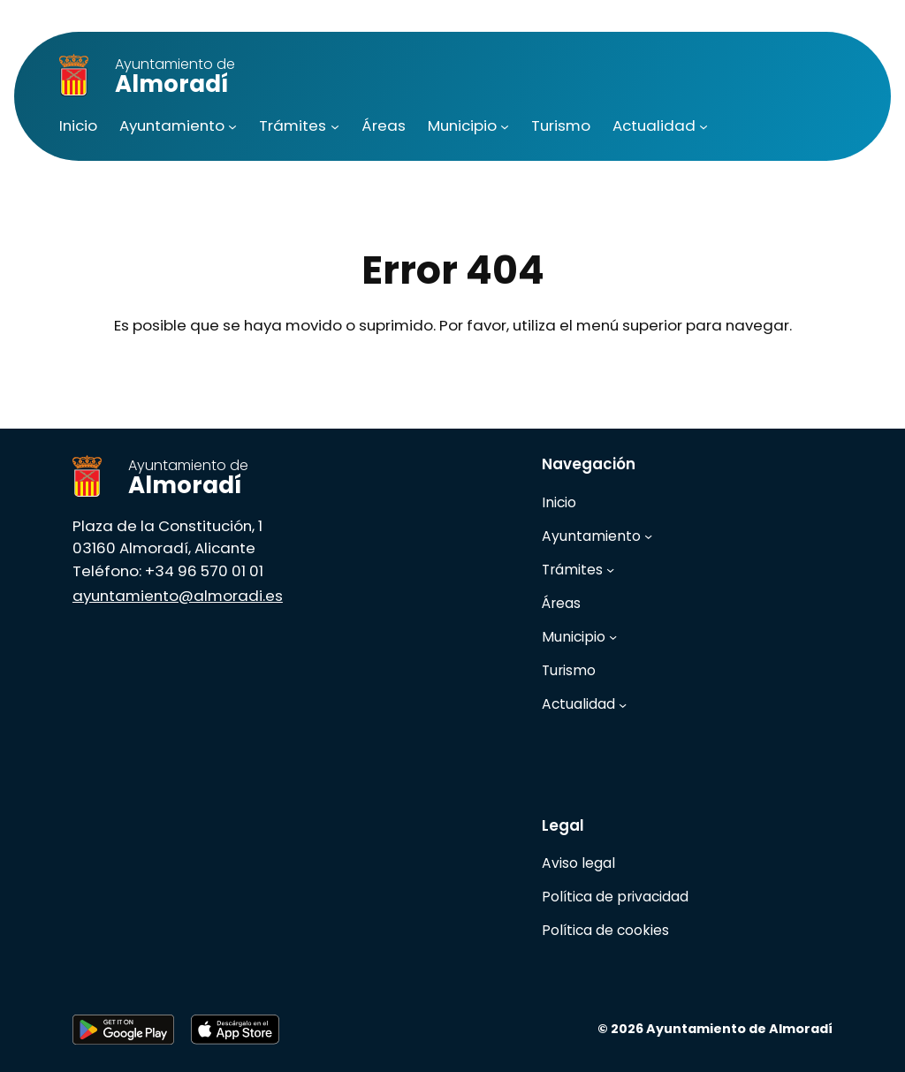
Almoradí (175, 77)
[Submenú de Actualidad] (703, 126)
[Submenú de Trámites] (335, 126)
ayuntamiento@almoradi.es (177, 595)
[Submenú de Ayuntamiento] (232, 126)
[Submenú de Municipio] (504, 126)
